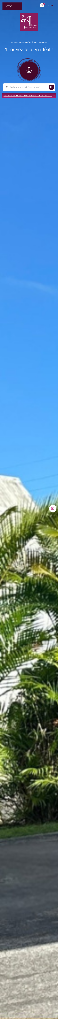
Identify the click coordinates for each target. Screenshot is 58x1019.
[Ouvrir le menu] (12, 6)
